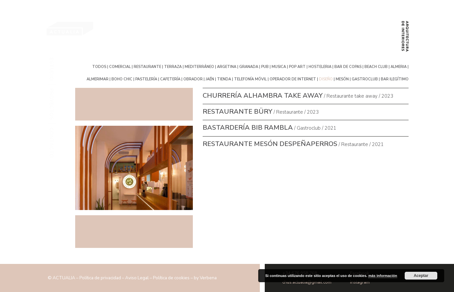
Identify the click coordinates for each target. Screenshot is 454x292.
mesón (342, 78)
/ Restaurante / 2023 (261, 112)
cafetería (170, 78)
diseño (326, 78)
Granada (248, 66)
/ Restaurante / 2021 (293, 144)
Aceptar (421, 275)
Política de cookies (171, 278)
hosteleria (320, 66)
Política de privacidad (100, 278)
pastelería (146, 78)
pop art (297, 66)
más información (382, 276)
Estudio (52, 69)
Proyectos (52, 104)
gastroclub (365, 78)
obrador (193, 78)
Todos (99, 66)
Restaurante (147, 66)
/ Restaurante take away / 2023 (298, 96)
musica (279, 66)
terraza (173, 66)
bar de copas (348, 66)
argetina (226, 66)
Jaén (210, 78)
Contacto (52, 142)
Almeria (399, 66)
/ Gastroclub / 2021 (269, 128)
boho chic (121, 78)
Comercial (120, 66)
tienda (224, 78)
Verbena (208, 278)
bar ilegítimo (395, 78)
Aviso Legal (137, 278)
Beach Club (376, 66)
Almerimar (98, 78)
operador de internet (293, 78)
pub (265, 66)
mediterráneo (199, 66)
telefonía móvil (250, 78)
